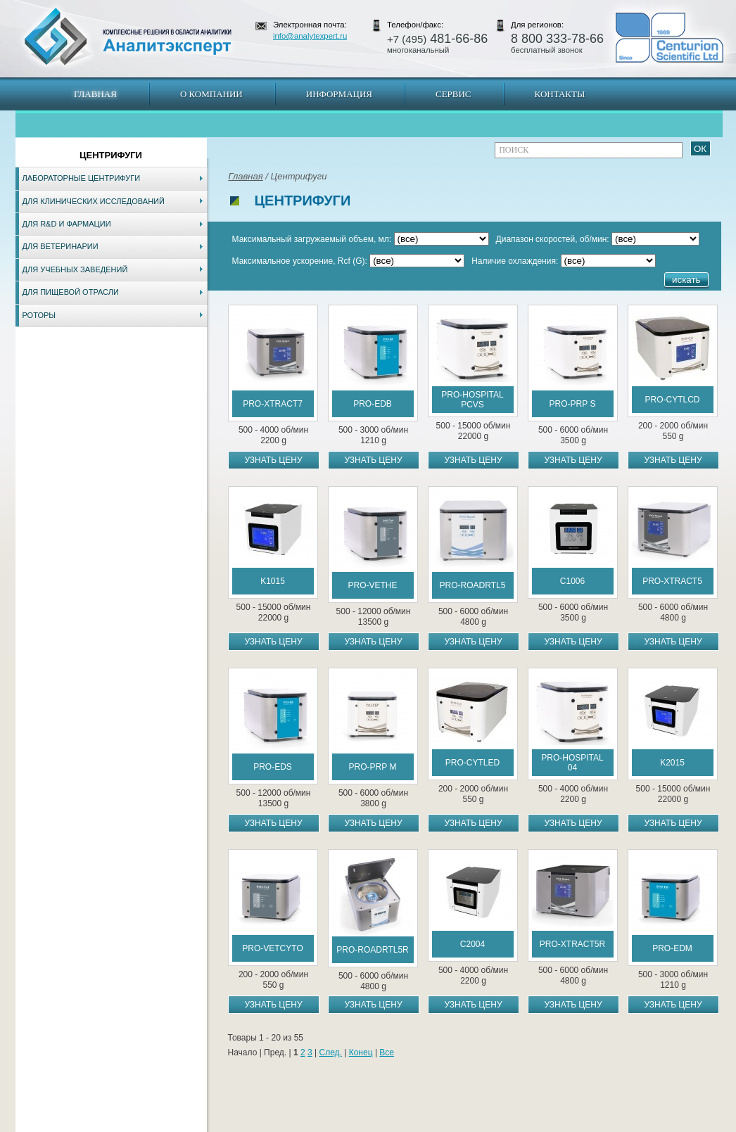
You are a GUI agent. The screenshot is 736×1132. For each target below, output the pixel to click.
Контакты (560, 94)
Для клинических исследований (94, 201)
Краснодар (415, 1125)
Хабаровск (316, 1125)
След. (330, 1052)
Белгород (456, 1125)
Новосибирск (216, 1125)
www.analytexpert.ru (593, 1125)
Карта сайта (100, 1125)
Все (386, 1052)
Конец (361, 1052)
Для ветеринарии (61, 246)
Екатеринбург (366, 1125)
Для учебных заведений (75, 269)
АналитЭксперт (127, 36)
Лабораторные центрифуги (82, 178)
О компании (211, 94)
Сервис (453, 94)
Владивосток (269, 1125)
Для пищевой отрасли (71, 292)
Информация (339, 94)
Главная (95, 94)
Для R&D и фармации (67, 224)
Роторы (39, 315)
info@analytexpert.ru (310, 36)
